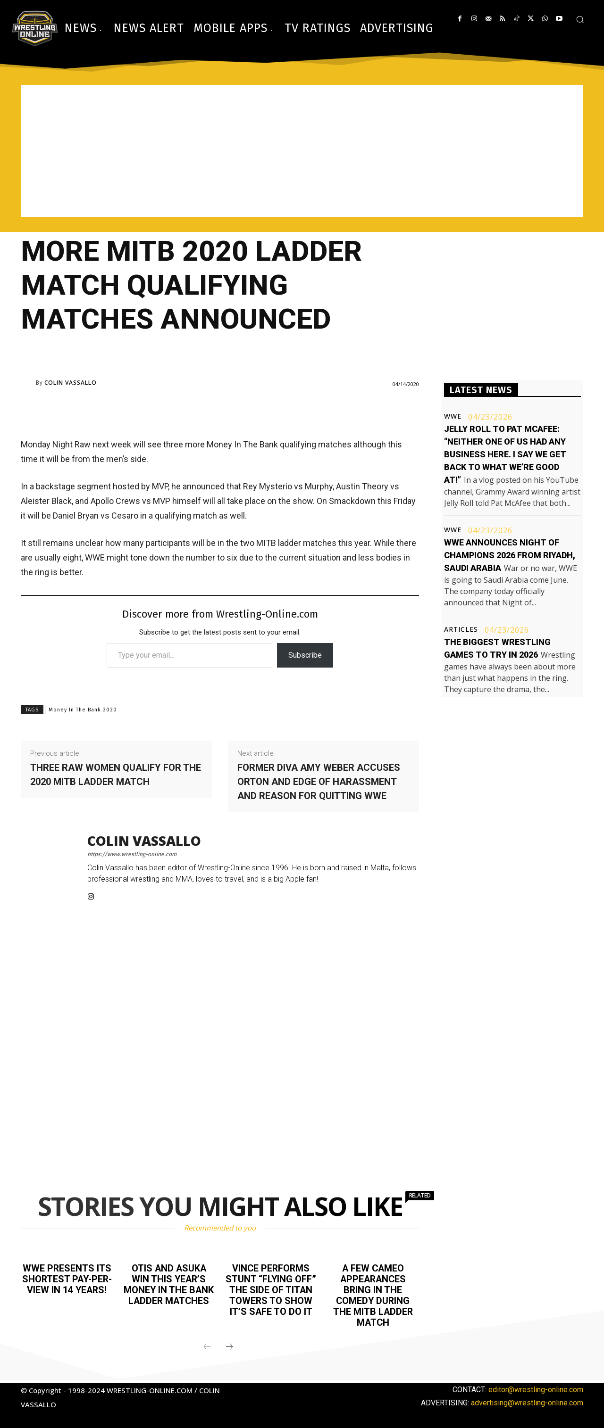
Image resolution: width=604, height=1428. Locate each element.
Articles (461, 629)
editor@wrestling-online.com (535, 1387)
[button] (580, 19)
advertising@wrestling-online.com (527, 1400)
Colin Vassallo (70, 383)
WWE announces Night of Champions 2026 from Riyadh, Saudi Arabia (509, 555)
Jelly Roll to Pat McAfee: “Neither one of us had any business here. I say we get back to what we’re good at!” (505, 454)
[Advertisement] (302, 151)
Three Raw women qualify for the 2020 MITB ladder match (115, 774)
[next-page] (229, 1345)
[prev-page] (207, 1345)
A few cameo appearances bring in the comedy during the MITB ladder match (373, 1294)
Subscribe (305, 655)
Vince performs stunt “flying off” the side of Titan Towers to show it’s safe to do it (271, 1289)
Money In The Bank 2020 (83, 710)
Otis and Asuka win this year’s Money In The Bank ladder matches (168, 1284)
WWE (452, 416)
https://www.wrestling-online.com (131, 854)
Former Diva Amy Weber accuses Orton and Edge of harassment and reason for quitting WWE (318, 781)
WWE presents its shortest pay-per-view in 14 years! (66, 1284)
